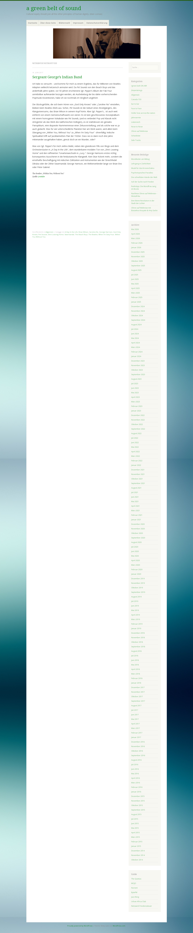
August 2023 (136, 379)
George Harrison (105, 232)
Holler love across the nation (143, 113)
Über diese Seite (48, 23)
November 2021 (138, 474)
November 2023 (138, 365)
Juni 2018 (135, 660)
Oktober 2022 (137, 424)
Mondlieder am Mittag (140, 159)
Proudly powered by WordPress (79, 926)
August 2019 (136, 596)
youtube (41, 177)
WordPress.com (119, 926)
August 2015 (136, 814)
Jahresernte (136, 117)
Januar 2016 (136, 791)
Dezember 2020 (138, 524)
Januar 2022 (136, 465)
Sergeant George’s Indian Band (57, 77)
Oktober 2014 (137, 860)
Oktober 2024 (137, 315)
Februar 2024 (136, 352)
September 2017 (138, 701)
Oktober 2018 (137, 642)
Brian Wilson (83, 232)
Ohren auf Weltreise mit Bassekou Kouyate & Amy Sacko (144, 209)
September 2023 (138, 374)
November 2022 (138, 420)
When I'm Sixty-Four (106, 234)
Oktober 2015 (137, 805)
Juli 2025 (134, 274)
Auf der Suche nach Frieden (142, 182)
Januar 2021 (136, 519)
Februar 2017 (136, 733)
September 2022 (138, 429)
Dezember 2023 (138, 361)
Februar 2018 (136, 678)
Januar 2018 (136, 683)
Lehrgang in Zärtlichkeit (141, 163)
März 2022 (135, 456)
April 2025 (135, 288)
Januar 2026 (136, 247)
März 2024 (135, 347)
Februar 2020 (136, 569)
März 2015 (135, 837)
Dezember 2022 (138, 415)
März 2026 (135, 238)
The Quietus (136, 879)
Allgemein (49, 232)
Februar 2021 (136, 515)
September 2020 (138, 538)
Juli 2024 (134, 329)
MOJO (133, 883)
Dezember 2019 (138, 578)
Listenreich (135, 122)
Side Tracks (136, 140)
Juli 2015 (134, 819)
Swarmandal (69, 234)
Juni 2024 (135, 333)
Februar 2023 (136, 406)
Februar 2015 (136, 841)
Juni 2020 (135, 551)
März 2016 (135, 782)
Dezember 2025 (138, 252)
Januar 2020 (136, 574)
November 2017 (138, 692)
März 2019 (135, 619)
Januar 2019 (136, 628)
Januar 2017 (136, 737)
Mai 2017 (135, 719)
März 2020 (135, 565)
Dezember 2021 (138, 469)
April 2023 (135, 397)
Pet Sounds (42, 234)
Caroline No (93, 232)
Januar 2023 (136, 411)
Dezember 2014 (138, 850)
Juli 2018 (134, 655)
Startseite (32, 23)
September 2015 (138, 810)
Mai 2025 (135, 284)
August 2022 (136, 433)
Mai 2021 (135, 501)
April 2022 (135, 451)
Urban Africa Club (138, 901)
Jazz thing (135, 897)
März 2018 (135, 674)
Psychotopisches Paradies (142, 172)
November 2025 (138, 256)
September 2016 (138, 755)
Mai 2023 (135, 392)
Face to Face (136, 108)
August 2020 (136, 542)
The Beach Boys (81, 234)
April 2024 (135, 342)
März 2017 (135, 728)
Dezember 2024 (138, 306)
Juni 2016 (135, 769)
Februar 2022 (136, 460)
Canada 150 (136, 99)
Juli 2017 (134, 710)
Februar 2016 (136, 787)
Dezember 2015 (138, 796)
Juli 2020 (134, 547)
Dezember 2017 (138, 687)
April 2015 (135, 832)
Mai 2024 (135, 338)
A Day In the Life (71, 232)
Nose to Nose (137, 126)
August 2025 (136, 270)
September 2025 (138, 265)
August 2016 (136, 760)
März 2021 (135, 510)
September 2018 (138, 646)
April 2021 (135, 506)
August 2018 (136, 651)
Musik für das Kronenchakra (142, 168)
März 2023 (135, 401)
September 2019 (138, 592)
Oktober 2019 (137, 587)
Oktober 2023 (137, 370)
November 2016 (138, 746)
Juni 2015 (135, 823)
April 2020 (135, 560)
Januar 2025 (136, 302)
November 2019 (138, 583)
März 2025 (135, 293)
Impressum (78, 23)
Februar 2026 (136, 243)
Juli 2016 (134, 764)
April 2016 (135, 778)
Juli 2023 (134, 383)
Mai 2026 (135, 229)
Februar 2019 (136, 624)
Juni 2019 (135, 606)
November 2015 (138, 801)
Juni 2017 (135, 714)
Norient (134, 888)
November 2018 (138, 637)
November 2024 (138, 311)
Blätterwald (64, 23)
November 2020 (138, 528)
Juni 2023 (135, 388)
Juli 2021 (134, 492)
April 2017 (135, 723)
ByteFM (134, 892)
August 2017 (136, 705)
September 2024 (138, 320)
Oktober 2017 (137, 696)
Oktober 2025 (137, 261)
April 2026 (135, 234)
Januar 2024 (136, 356)
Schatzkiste (135, 135)
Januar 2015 (136, 846)
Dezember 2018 (138, 633)
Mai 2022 (135, 447)
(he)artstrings (136, 90)
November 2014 (138, 855)
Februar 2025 (136, 297)
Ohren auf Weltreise (139, 131)
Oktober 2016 (137, 751)
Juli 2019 (134, 601)
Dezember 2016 (138, 742)
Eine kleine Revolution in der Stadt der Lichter (142, 202)
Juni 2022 (135, 442)
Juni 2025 (135, 279)
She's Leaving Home (56, 234)
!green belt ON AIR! (139, 86)
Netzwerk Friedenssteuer (141, 906)
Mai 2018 (135, 665)
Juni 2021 (135, 497)
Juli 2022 (134, 438)
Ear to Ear (135, 104)
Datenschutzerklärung (96, 23)
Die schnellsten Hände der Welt (144, 177)
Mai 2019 (135, 610)
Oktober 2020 (137, 533)
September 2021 (138, 483)
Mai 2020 (135, 556)
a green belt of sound (53, 8)
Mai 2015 (135, 828)
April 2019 (135, 615)
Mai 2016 (135, 773)
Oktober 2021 (137, 479)
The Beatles (93, 234)
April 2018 (135, 669)
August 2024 (136, 324)
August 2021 (136, 488)
